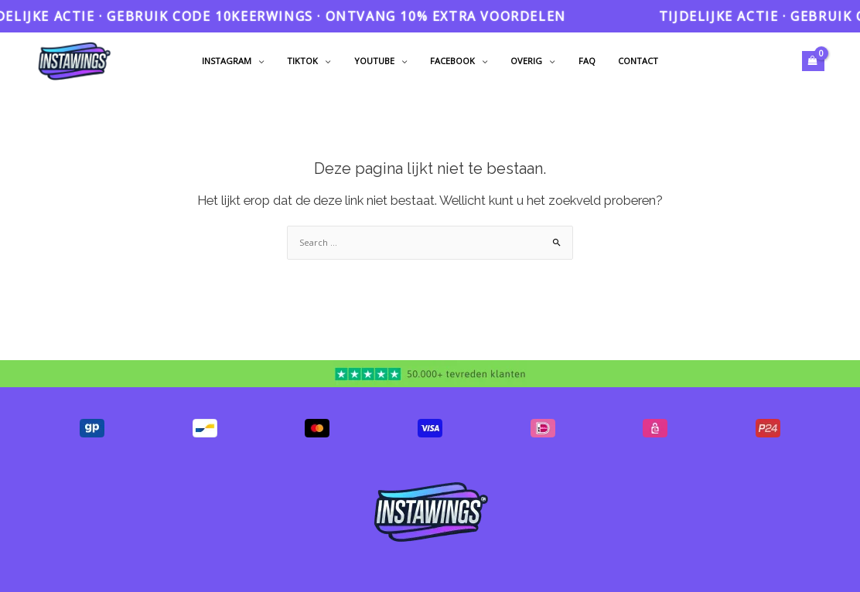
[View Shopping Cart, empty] (813, 61)
